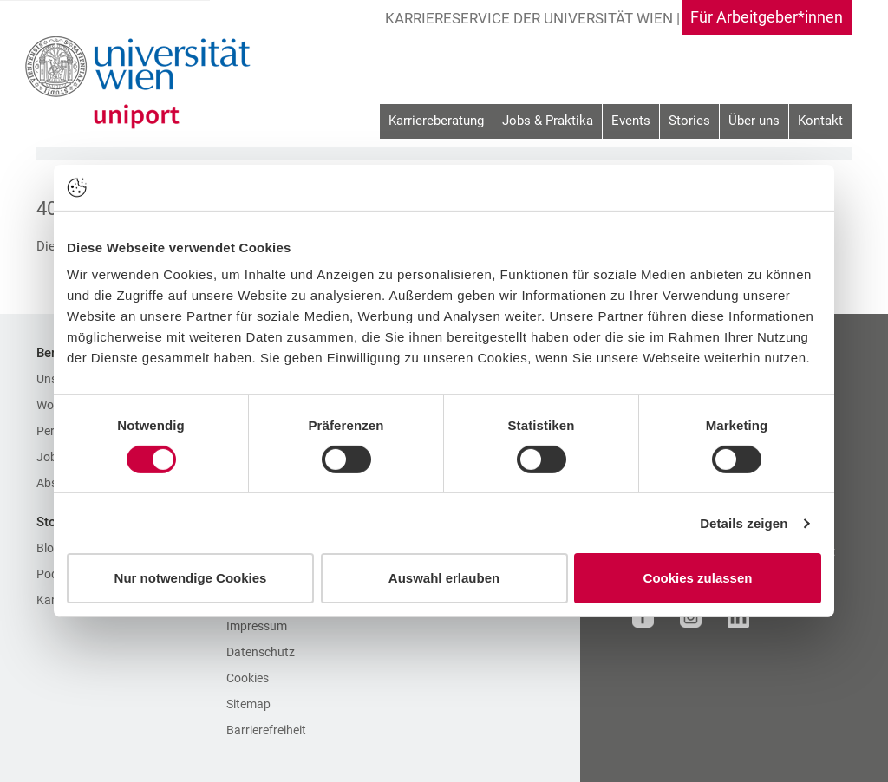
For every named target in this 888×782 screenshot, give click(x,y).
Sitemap (248, 704)
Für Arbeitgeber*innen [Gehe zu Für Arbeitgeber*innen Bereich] (766, 17)
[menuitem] (436, 122)
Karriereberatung (436, 120)
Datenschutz (260, 652)
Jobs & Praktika (547, 120)
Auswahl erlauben (444, 577)
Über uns (754, 120)
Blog (48, 548)
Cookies (247, 678)
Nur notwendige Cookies (190, 577)
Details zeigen (743, 523)
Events (630, 120)
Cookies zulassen (698, 577)
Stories (689, 120)
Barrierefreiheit (266, 730)
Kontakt (820, 120)
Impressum (256, 626)
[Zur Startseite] (142, 82)
